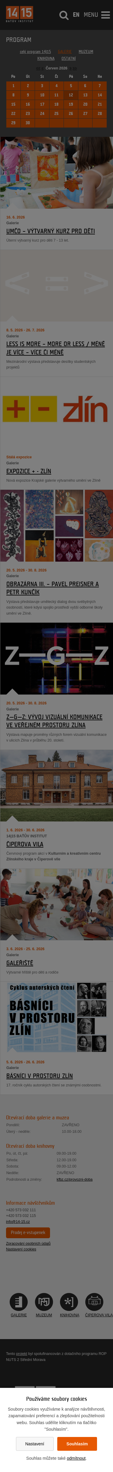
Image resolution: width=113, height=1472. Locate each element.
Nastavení (34, 1443)
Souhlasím (77, 1443)
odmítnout (76, 1458)
